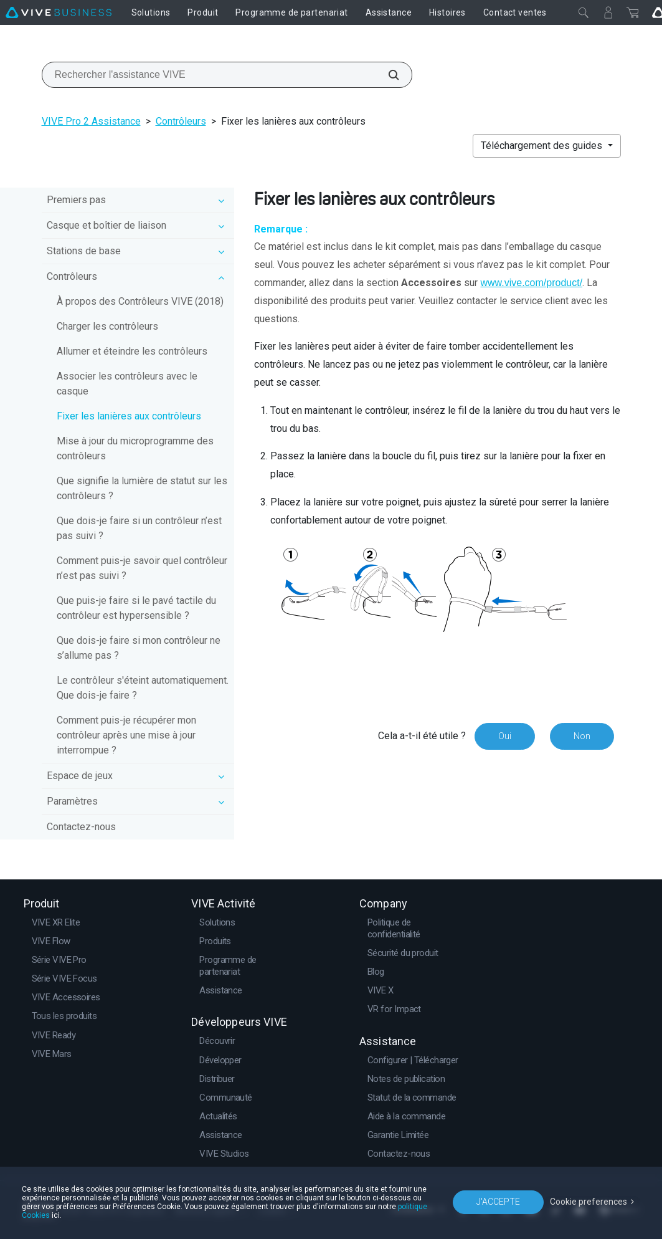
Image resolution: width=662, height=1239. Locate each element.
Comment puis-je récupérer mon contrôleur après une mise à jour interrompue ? (126, 735)
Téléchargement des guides (543, 145)
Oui (504, 736)
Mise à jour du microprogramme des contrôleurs (135, 448)
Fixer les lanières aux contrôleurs (129, 416)
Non (582, 736)
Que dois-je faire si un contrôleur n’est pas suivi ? (139, 528)
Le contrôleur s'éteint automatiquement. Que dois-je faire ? (143, 687)
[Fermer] (583, 12)
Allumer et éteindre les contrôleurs (132, 351)
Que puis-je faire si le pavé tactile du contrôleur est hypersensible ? (136, 608)
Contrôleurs (181, 121)
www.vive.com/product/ (531, 282)
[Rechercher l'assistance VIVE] (386, 74)
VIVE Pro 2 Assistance (91, 121)
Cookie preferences (588, 1202)
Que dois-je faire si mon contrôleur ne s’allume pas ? (138, 647)
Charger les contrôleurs (107, 326)
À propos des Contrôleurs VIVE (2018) (140, 301)
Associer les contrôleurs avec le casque (127, 383)
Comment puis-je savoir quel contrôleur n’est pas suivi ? (142, 568)
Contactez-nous (81, 827)
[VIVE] (58, 12)
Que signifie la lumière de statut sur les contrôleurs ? (142, 488)
